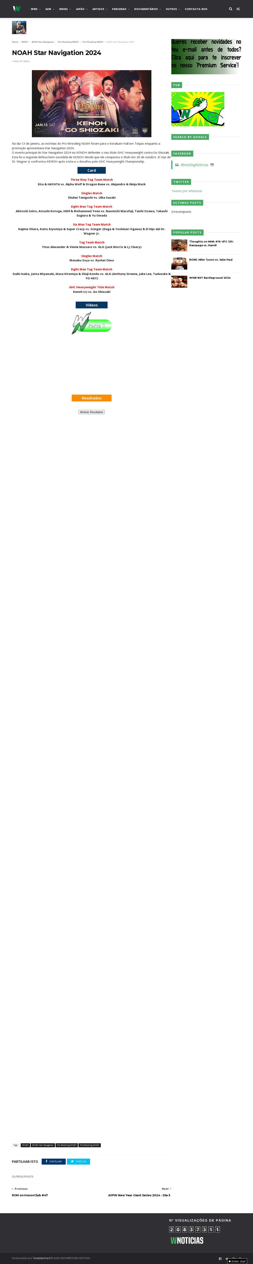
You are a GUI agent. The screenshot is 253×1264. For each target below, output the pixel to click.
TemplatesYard (41, 1258)
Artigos (98, 9)
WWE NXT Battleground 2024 (210, 277)
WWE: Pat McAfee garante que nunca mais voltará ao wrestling (68, 30)
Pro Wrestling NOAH (68, 42)
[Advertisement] (91, 368)
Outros (171, 9)
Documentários (146, 9)
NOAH (25, 42)
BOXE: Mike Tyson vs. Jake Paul (210, 259)
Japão (80, 9)
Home (15, 42)
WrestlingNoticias (194, 164)
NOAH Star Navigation (43, 42)
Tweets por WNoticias (186, 191)
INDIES (63, 9)
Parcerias (119, 9)
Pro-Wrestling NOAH (92, 42)
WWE (34, 9)
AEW (48, 9)
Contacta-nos (196, 9)
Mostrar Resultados (91, 412)
